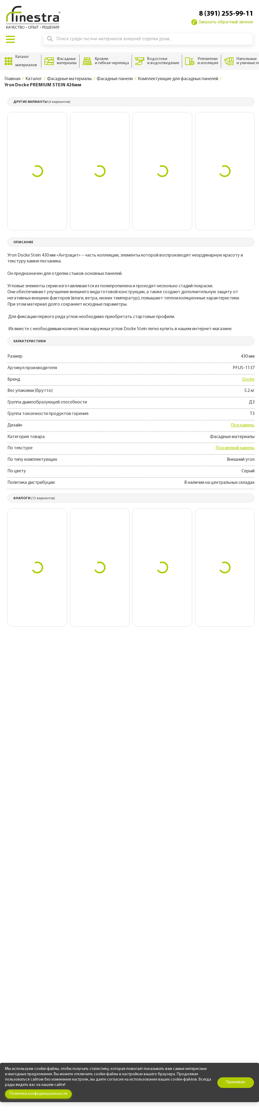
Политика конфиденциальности (38, 1093)
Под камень (243, 425)
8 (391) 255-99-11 (226, 13)
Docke (248, 379)
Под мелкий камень (235, 448)
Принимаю (235, 1082)
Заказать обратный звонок (222, 22)
